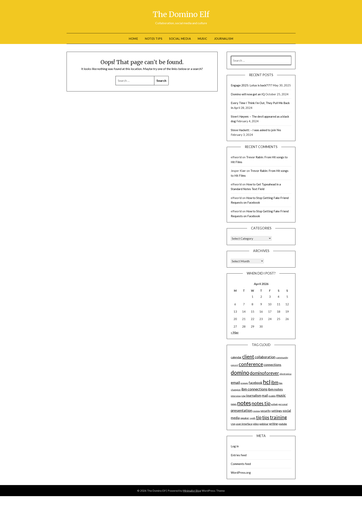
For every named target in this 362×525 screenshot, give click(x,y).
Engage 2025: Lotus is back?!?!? (251, 85)
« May (235, 332)
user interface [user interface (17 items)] (244, 423)
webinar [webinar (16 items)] (263, 423)
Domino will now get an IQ (248, 94)
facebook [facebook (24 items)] (255, 383)
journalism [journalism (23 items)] (253, 396)
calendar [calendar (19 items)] (236, 357)
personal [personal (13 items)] (282, 404)
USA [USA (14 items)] (233, 424)
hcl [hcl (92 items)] (266, 381)
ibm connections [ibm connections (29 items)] (254, 389)
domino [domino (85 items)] (240, 372)
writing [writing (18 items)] (273, 423)
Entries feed (239, 455)
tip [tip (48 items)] (258, 417)
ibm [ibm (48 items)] (274, 382)
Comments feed (241, 464)
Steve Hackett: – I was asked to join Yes (256, 130)
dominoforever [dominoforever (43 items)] (264, 373)
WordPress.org (241, 472)
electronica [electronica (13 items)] (285, 374)
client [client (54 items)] (248, 356)
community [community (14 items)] (282, 357)
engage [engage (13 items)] (244, 383)
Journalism (223, 38)
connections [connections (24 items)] (272, 365)
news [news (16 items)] (234, 404)
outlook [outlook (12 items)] (274, 404)
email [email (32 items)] (235, 382)
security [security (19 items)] (265, 410)
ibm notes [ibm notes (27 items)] (275, 389)
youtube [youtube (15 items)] (282, 424)
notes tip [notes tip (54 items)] (261, 403)
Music (202, 38)
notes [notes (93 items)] (244, 402)
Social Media (180, 38)
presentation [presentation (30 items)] (241, 410)
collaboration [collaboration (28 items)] (265, 357)
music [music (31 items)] (281, 395)
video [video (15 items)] (256, 424)
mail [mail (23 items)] (265, 396)
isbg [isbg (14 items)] (243, 395)
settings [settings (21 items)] (276, 410)
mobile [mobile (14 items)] (272, 395)
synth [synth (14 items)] (252, 418)
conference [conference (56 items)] (251, 364)
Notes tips (153, 38)
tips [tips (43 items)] (265, 417)
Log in (235, 446)
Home (133, 38)
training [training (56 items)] (278, 417)
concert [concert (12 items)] (234, 365)
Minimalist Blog (192, 490)
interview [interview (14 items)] (236, 395)
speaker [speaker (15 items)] (244, 418)
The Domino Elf (181, 14)
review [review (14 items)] (256, 411)
